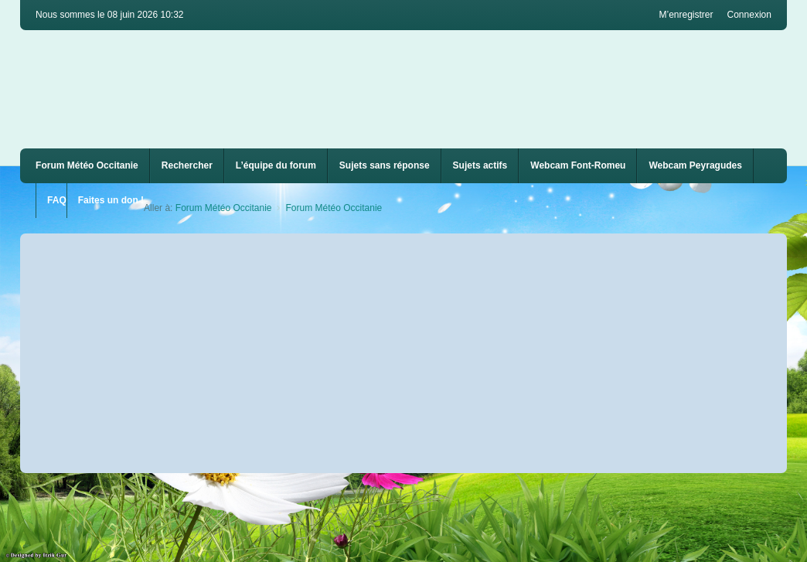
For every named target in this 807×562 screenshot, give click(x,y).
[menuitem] (578, 165)
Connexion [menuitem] (749, 14)
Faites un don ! (111, 200)
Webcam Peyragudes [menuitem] (695, 165)
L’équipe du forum (276, 165)
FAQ (56, 200)
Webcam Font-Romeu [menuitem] (577, 165)
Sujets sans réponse (384, 165)
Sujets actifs (480, 165)
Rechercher (187, 165)
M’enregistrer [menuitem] (686, 14)
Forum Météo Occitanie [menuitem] (87, 165)
